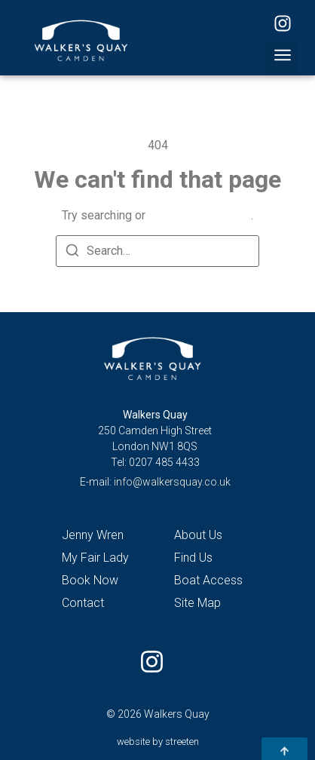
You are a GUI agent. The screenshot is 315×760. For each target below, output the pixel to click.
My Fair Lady (95, 557)
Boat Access (208, 580)
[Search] (72, 253)
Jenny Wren (93, 535)
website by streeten (158, 741)
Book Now (90, 580)
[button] (282, 56)
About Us (198, 535)
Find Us (193, 557)
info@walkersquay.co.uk (172, 482)
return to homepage (199, 215)
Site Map (197, 603)
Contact (83, 603)
